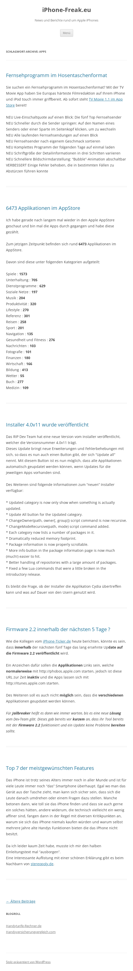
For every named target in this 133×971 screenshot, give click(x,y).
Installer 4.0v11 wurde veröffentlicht (47, 424)
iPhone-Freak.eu (66, 10)
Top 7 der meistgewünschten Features (50, 768)
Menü (66, 33)
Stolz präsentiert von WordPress (28, 962)
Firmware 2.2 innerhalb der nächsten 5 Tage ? (58, 629)
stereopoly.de (42, 863)
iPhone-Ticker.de (57, 641)
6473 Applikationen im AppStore (43, 208)
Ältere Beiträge (20, 901)
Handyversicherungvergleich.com (31, 932)
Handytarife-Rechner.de (23, 926)
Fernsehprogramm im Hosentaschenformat (56, 75)
